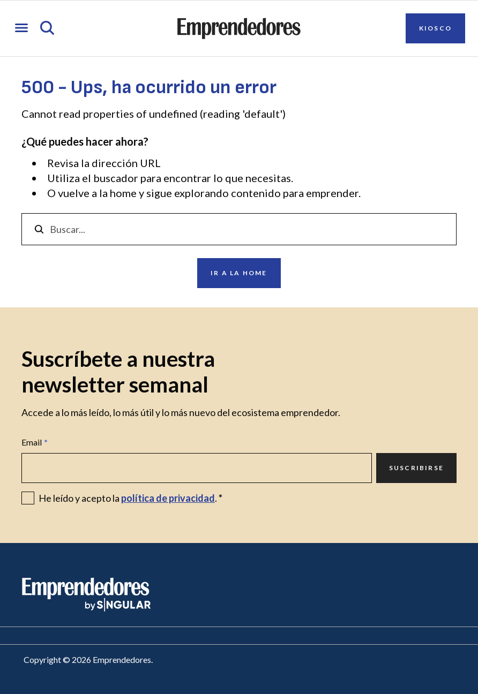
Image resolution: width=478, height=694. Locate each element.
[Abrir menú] (21, 28)
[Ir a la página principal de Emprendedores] (239, 28)
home (123, 192)
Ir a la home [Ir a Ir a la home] (239, 273)
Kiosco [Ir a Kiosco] (435, 28)
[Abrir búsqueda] (47, 28)
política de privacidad (168, 498)
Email (34, 442)
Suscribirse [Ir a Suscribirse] (416, 468)
